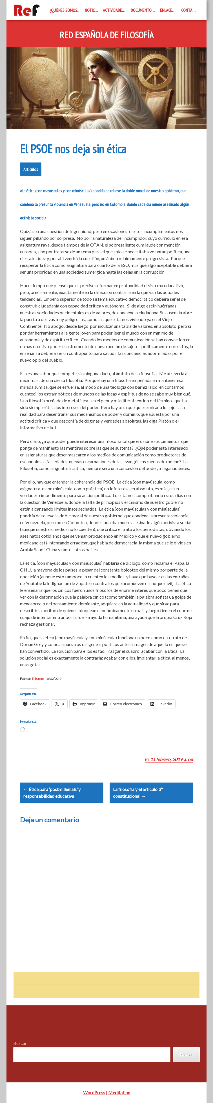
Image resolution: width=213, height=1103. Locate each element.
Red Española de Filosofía (107, 35)
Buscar (20, 1043)
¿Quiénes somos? (64, 10)
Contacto (190, 10)
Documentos (142, 10)
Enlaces (167, 10)
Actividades (113, 10)
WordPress (94, 1092)
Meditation (119, 1092)
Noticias (92, 10)
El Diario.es (38, 679)
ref (190, 759)
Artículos (30, 169)
